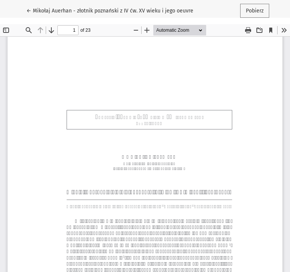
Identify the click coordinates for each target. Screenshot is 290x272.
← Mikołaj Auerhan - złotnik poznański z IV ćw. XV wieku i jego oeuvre (109, 10)
